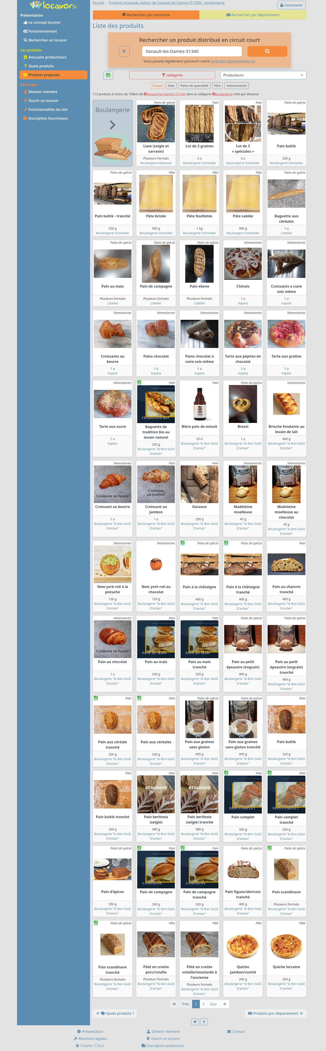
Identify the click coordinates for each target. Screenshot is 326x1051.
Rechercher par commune (146, 14)
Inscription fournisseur (45, 118)
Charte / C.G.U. (90, 1045)
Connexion (291, 5)
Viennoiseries (236, 86)
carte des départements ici (232, 61)
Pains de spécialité (194, 86)
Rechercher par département (253, 14)
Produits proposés (41, 74)
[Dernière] (224, 1004)
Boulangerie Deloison (156, 163)
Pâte (217, 86)
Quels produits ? (115, 1013)
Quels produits (38, 66)
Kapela (243, 303)
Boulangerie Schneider (199, 163)
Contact (236, 1031)
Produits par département (275, 1013)
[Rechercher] (267, 51)
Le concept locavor (42, 22)
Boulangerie (222, 94)
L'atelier (286, 233)
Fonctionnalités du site (45, 109)
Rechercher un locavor (45, 40)
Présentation (90, 1031)
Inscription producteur (163, 1045)
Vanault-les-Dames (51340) (164, 94)
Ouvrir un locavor (41, 100)
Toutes (157, 86)
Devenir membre (40, 91)
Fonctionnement (40, 31)
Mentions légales (90, 1038)
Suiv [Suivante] (213, 1004)
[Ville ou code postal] (192, 51)
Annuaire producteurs (44, 57)
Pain (171, 86)
